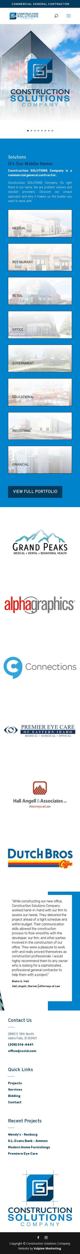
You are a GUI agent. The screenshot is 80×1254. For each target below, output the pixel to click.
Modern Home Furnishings (29, 1147)
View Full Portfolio (35, 492)
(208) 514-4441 (20, 1044)
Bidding (14, 1096)
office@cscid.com (22, 1051)
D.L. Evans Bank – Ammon (28, 1141)
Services (15, 1089)
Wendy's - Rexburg (22, 1134)
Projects (15, 1083)
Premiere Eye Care (23, 1153)
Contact (14, 1102)
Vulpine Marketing (47, 1248)
